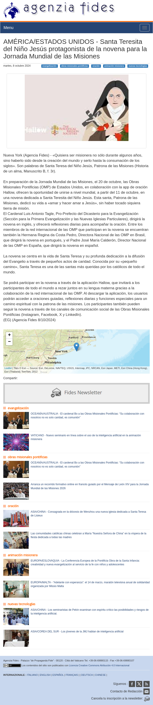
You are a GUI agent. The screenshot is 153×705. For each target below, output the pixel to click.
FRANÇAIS (72, 675)
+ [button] (9, 335)
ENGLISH (45, 675)
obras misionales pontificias (74, 66)
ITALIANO (32, 675)
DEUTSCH (87, 675)
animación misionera (114, 66)
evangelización (49, 66)
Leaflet (8, 368)
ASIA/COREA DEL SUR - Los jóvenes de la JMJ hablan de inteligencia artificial (77, 631)
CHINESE (100, 675)
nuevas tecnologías (137, 66)
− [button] (9, 342)
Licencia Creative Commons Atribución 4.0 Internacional (99, 665)
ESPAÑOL (58, 675)
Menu (8, 27)
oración (96, 66)
